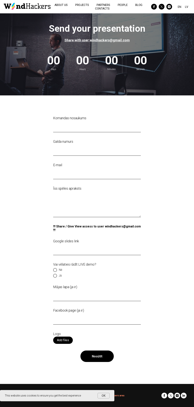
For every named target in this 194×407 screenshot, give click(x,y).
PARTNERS (103, 5)
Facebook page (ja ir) (68, 310)
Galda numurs (63, 141)
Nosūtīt (97, 356)
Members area (116, 395)
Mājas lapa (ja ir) (65, 287)
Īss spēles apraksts (67, 188)
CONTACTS (102, 8)
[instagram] (169, 7)
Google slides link (66, 241)
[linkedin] (184, 395)
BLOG (138, 5)
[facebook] (154, 7)
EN (179, 7)
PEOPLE (123, 5)
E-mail (57, 165)
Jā (57, 276)
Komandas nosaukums (69, 118)
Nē (57, 270)
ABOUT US (61, 5)
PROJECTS (82, 5)
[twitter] (161, 7)
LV (186, 7)
